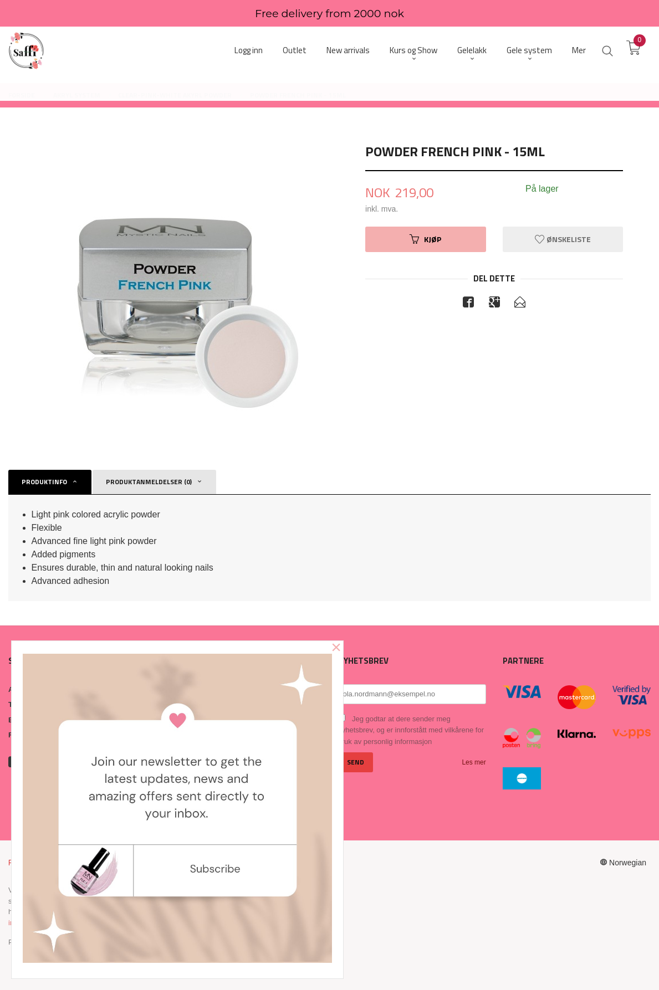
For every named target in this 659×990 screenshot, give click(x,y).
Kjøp (425, 239)
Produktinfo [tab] (44, 481)
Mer (579, 50)
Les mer (474, 762)
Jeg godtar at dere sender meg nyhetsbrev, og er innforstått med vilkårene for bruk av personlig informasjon (411, 730)
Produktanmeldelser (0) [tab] (149, 481)
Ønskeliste (563, 239)
